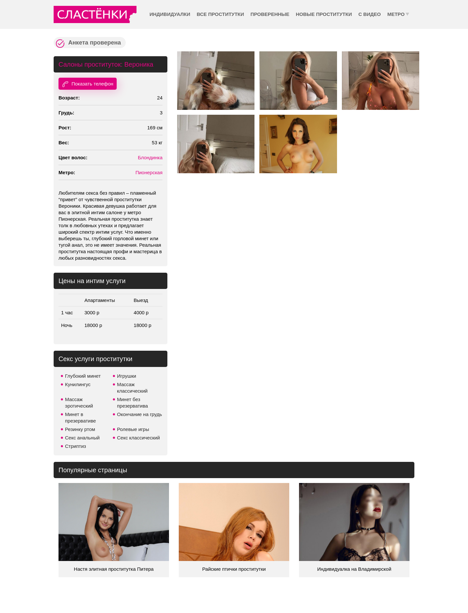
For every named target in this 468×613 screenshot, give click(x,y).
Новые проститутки (324, 14)
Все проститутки (220, 14)
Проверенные (270, 14)
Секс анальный (82, 437)
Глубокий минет (83, 376)
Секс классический (138, 437)
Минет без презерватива (132, 403)
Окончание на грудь (139, 414)
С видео (369, 14)
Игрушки (126, 376)
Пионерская (149, 172)
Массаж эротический (79, 403)
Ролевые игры (133, 429)
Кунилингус (78, 384)
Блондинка (150, 157)
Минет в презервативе (80, 417)
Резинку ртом (80, 429)
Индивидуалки (170, 14)
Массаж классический (132, 388)
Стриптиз (75, 446)
